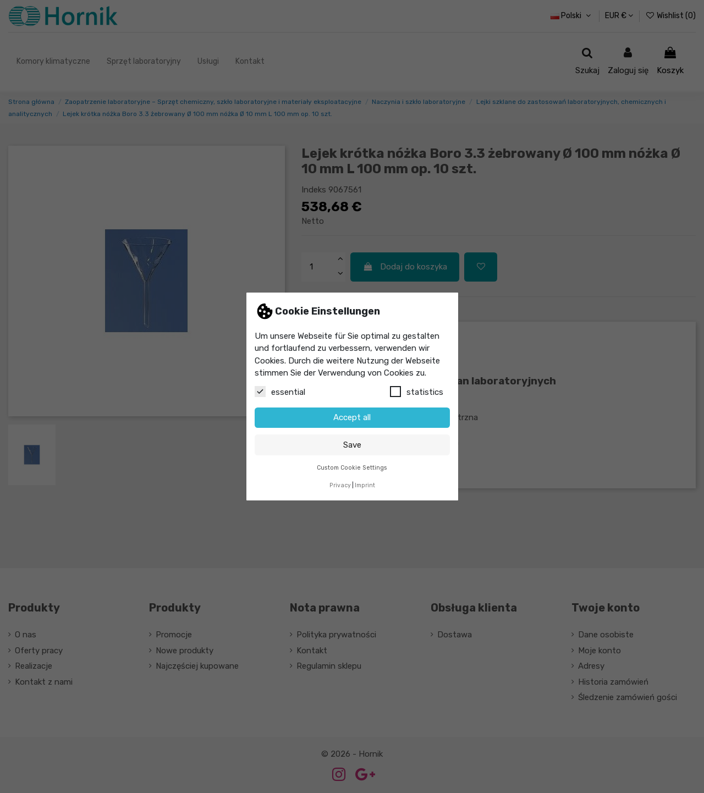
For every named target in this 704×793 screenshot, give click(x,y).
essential (280, 391)
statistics (416, 391)
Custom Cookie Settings (352, 467)
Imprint (365, 485)
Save (352, 445)
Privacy (340, 485)
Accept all (352, 417)
